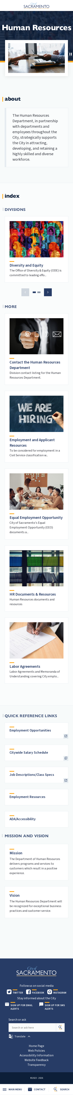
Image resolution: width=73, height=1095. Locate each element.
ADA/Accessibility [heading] (23, 819)
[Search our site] (32, 1027)
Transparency (36, 1065)
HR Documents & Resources (33, 594)
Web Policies (36, 1051)
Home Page (36, 1046)
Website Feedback (36, 1060)
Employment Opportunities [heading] (30, 730)
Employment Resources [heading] (27, 796)
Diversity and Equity (26, 265)
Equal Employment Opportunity (36, 517)
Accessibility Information (37, 1055)
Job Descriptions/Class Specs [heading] (32, 774)
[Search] (60, 1027)
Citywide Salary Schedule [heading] (29, 752)
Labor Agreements (25, 666)
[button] (70, 53)
